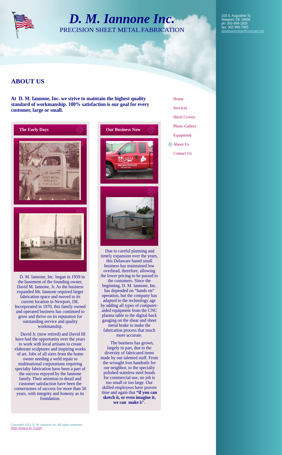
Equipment (182, 135)
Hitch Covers (184, 117)
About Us (181, 144)
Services (180, 108)
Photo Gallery (184, 126)
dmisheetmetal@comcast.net (242, 31)
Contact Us (182, 153)
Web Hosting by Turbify (26, 428)
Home (178, 99)
